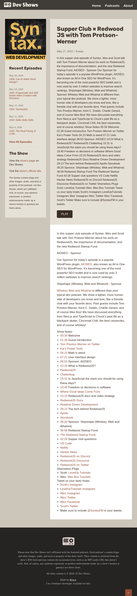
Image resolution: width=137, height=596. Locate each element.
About (128, 5)
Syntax (80, 51)
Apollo (64, 413)
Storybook (66, 417)
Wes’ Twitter (68, 497)
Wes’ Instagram (70, 493)
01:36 (63, 340)
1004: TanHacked (18, 109)
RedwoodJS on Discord (75, 456)
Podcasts (112, 5)
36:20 (63, 421)
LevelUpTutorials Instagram (77, 489)
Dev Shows (21, 5)
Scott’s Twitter (69, 506)
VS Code (66, 443)
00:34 (63, 335)
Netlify (64, 447)
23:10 (63, 396)
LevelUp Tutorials (79, 472)
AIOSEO (86, 264)
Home (96, 5)
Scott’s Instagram (71, 484)
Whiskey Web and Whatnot (74, 290)
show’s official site (30, 171)
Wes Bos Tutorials (79, 477)
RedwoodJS (68, 370)
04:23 (63, 352)
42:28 (63, 439)
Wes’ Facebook (70, 502)
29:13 (63, 409)
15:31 (63, 378)
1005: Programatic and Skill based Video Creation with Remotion (23, 95)
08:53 (63, 361)
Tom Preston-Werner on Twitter (80, 344)
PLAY (64, 214)
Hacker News (68, 452)
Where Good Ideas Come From (80, 391)
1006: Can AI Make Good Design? (22, 80)
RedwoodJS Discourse (74, 460)
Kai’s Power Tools (71, 348)
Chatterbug (67, 374)
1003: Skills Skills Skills (21, 120)
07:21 (63, 357)
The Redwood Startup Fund (77, 434)
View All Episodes (20, 141)
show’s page (27, 160)
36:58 (63, 430)
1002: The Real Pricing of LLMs (22, 132)
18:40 (63, 387)
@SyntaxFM (95, 510)
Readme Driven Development (79, 404)
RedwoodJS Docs (71, 400)
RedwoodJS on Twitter (74, 465)
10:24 (63, 365)
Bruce (73, 580)
